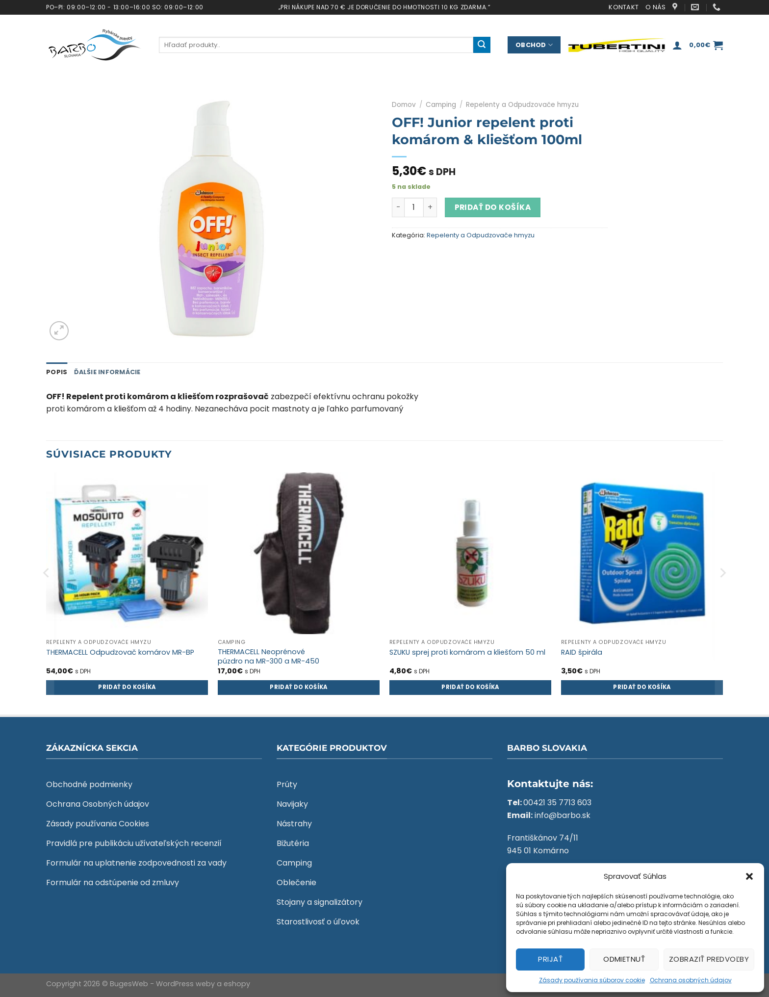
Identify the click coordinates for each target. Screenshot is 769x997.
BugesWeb (129, 984)
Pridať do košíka (493, 207)
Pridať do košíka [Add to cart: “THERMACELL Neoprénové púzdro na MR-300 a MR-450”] (299, 687)
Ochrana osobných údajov (691, 980)
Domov (404, 104)
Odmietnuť (624, 959)
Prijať (550, 959)
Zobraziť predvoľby (709, 959)
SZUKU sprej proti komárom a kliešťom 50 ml (467, 652)
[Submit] (481, 45)
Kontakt (624, 7)
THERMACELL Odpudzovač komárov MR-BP (120, 652)
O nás (655, 7)
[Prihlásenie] (677, 45)
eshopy (237, 984)
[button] (749, 876)
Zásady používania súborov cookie (592, 980)
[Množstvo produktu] (414, 207)
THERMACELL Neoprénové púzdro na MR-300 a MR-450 (268, 656)
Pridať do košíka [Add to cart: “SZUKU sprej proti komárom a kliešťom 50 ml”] (470, 687)
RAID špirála (581, 652)
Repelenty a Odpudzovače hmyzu (522, 104)
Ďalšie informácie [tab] (107, 372)
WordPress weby (185, 984)
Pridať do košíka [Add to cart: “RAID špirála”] (642, 687)
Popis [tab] (56, 372)
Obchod (534, 45)
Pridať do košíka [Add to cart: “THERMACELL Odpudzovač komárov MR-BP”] (127, 687)
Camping (441, 104)
